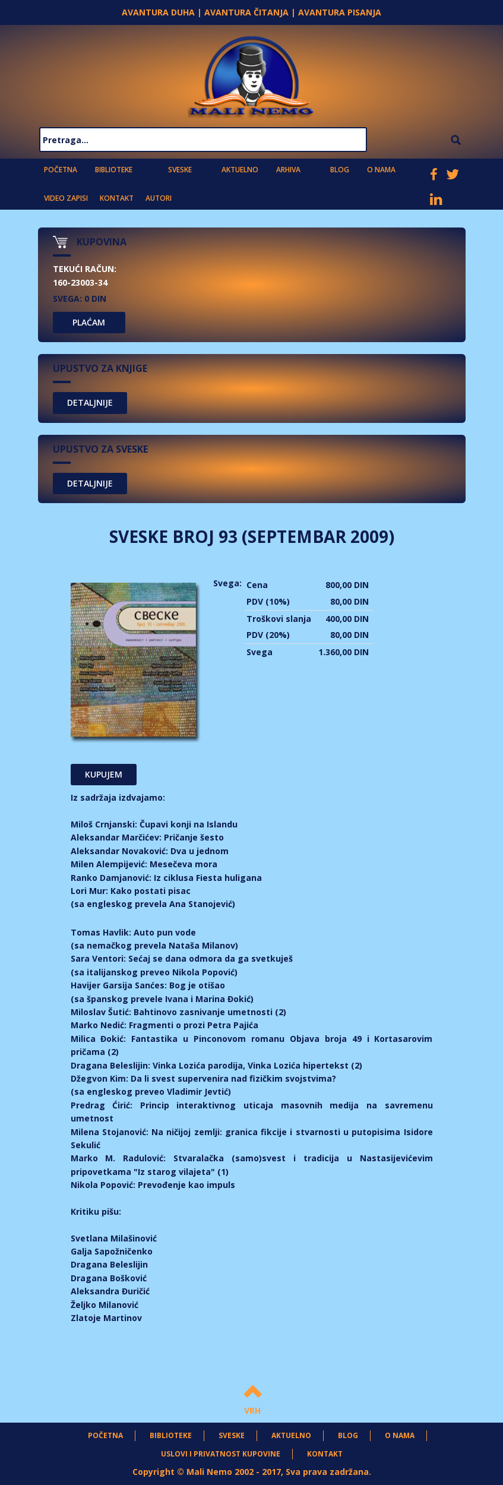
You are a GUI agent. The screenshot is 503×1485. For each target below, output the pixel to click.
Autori (158, 198)
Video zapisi (66, 198)
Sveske (180, 170)
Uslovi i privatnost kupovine (220, 1454)
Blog (339, 170)
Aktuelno (240, 170)
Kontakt (117, 198)
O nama (381, 170)
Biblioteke (113, 170)
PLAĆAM (88, 322)
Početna (60, 170)
